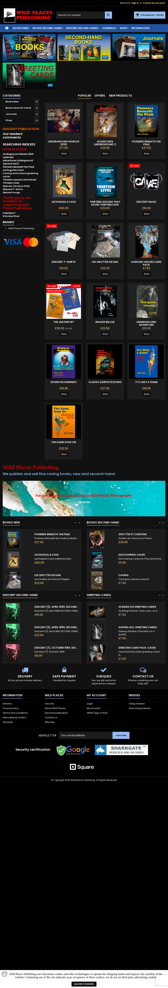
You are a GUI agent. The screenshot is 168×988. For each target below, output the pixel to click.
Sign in (135, 2)
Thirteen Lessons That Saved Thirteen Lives (105, 203)
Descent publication (56, 713)
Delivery (7, 703)
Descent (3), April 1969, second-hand (57, 606)
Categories (12, 96)
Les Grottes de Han (105, 262)
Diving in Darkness (64, 382)
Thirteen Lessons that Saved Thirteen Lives (19, 181)
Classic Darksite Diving (105, 382)
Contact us (51, 717)
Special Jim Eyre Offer (16, 186)
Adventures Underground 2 (105, 143)
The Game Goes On (63, 442)
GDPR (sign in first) (97, 713)
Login (90, 703)
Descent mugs (146, 202)
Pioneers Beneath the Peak (146, 143)
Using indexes (137, 703)
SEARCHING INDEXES (19, 144)
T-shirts (13, 189)
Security (49, 703)
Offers (100, 96)
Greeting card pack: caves (137, 647)
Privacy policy (11, 708)
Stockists (8, 722)
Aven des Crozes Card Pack (146, 263)
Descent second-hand (82, 28)
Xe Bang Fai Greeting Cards (137, 606)
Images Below (104, 322)
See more (84, 502)
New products (120, 96)
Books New (20, 28)
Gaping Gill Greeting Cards (137, 627)
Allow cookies (84, 984)
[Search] (84, 15)
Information (140, 28)
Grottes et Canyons (132, 534)
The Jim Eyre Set (63, 322)
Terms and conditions (15, 713)
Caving (123, 575)
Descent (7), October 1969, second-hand (57, 647)
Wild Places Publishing (21, 228)
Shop (123, 28)
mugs (11, 192)
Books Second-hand (47, 28)
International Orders (14, 717)
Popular (84, 96)
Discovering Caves (131, 554)
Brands (8, 222)
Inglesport (9, 213)
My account (93, 708)
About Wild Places (55, 708)
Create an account (154, 2)
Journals (108, 28)
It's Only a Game (146, 382)
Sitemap (50, 722)
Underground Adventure (146, 323)
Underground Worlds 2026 (63, 143)
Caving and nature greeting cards (20, 175)
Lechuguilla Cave (64, 202)
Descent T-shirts (64, 262)
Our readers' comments (13, 136)
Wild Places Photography (111, 495)
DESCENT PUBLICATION (21, 129)
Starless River (11, 216)
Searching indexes (139, 708)
